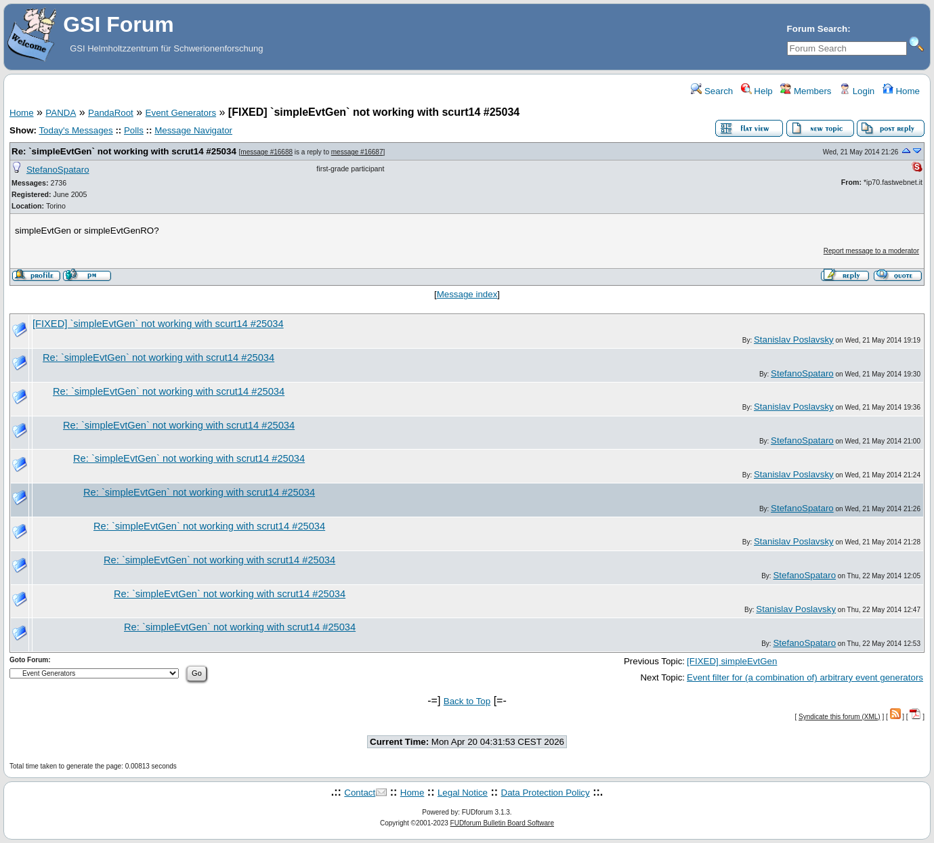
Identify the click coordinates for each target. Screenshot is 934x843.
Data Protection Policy (545, 792)
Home (901, 91)
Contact (359, 792)
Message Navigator (193, 130)
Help (757, 91)
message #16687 (357, 152)
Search (712, 91)
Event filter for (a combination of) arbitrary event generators (805, 677)
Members (805, 91)
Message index (467, 294)
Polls (134, 130)
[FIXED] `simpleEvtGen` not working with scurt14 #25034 (158, 323)
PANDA (60, 113)
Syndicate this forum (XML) (839, 716)
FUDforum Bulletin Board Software (502, 823)
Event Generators (181, 113)
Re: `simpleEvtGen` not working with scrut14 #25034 (124, 151)
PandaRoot (110, 113)
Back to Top (467, 701)
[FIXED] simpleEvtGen (732, 661)
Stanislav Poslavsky (794, 339)
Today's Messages (75, 130)
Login (856, 91)
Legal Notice (463, 792)
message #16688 (266, 152)
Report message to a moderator (871, 251)
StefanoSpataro (57, 170)
